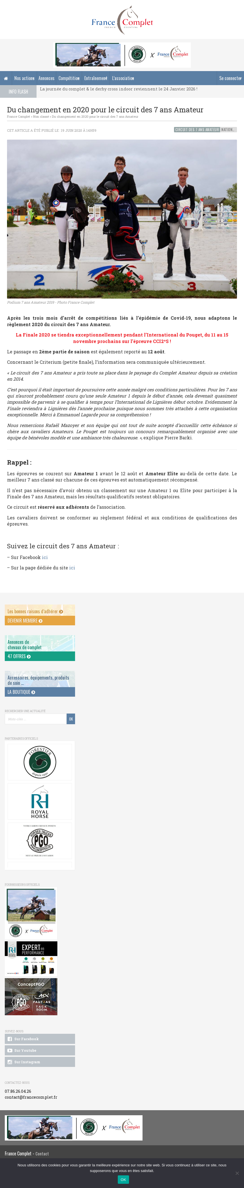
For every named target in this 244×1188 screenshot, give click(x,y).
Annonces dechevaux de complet (25, 645)
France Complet (18, 116)
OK (123, 1180)
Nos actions (24, 78)
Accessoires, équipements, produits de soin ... (38, 680)
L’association (123, 78)
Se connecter (230, 78)
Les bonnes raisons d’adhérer (35, 611)
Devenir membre (25, 620)
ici (45, 557)
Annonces (47, 78)
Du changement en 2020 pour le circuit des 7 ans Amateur (95, 116)
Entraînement (95, 78)
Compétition (69, 78)
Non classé (41, 116)
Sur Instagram (23, 1062)
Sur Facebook (23, 1039)
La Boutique (21, 692)
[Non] (237, 1173)
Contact (42, 1154)
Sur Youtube (21, 1050)
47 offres (19, 656)
